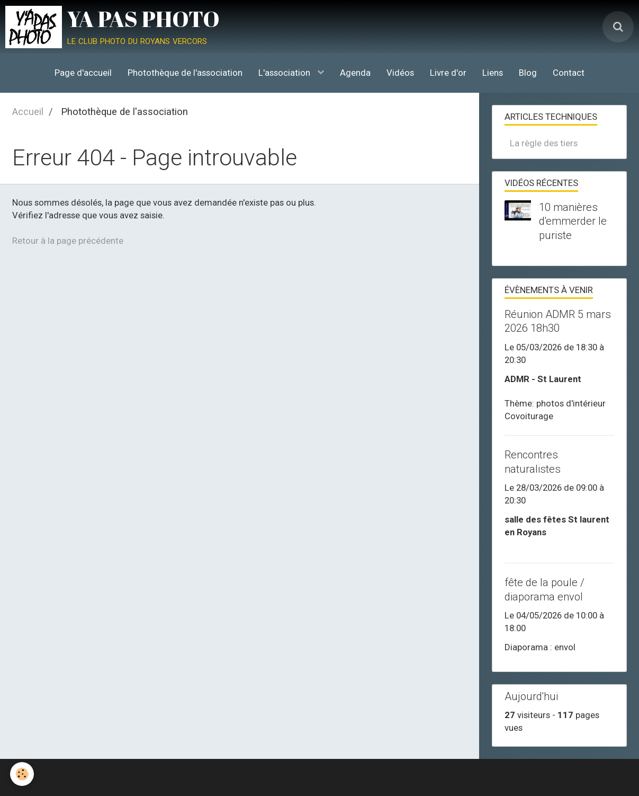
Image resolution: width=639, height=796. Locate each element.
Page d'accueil (83, 72)
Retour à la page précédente (67, 240)
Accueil (27, 111)
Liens (492, 72)
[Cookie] (22, 774)
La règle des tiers (544, 143)
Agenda (355, 72)
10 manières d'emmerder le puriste (573, 221)
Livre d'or (448, 72)
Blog (528, 72)
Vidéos (400, 72)
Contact (568, 72)
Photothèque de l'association (185, 72)
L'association (285, 72)
